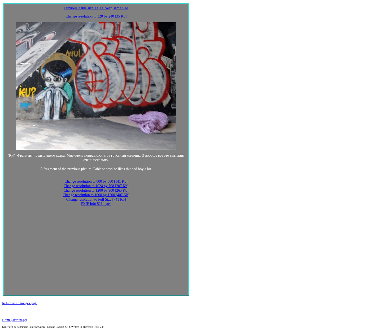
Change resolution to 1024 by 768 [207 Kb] (96, 186)
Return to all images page (19, 303)
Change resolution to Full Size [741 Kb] (96, 199)
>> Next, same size (113, 8)
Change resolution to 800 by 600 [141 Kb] (96, 181)
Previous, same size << (81, 8)
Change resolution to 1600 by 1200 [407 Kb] (96, 195)
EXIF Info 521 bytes (96, 204)
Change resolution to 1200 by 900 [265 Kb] (96, 190)
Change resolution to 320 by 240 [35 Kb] (96, 16)
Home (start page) (14, 320)
